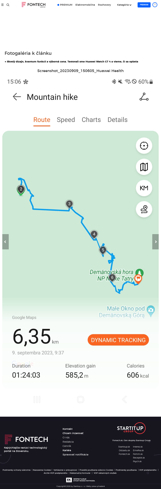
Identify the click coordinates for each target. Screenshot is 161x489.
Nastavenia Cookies (42, 470)
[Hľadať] (8, 5)
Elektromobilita (85, 5)
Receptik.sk (139, 458)
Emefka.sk (138, 450)
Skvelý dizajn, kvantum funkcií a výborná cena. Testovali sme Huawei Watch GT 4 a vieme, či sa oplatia (71, 61)
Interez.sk (138, 447)
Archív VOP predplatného (55, 473)
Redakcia (68, 442)
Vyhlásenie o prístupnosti (65, 470)
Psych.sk (137, 461)
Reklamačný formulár (80, 473)
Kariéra (67, 450)
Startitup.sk (124, 447)
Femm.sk (138, 454)
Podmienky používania (126, 470)
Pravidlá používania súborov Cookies (96, 470)
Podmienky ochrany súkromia (16, 470)
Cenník (67, 446)
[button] (5, 241)
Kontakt (68, 429)
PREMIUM (66, 5)
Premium (144, 5)
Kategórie (123, 5)
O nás (66, 437)
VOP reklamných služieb (105, 473)
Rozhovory (104, 5)
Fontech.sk (124, 454)
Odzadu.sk (124, 450)
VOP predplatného (148, 470)
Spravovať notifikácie (75, 454)
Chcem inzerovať (73, 433)
